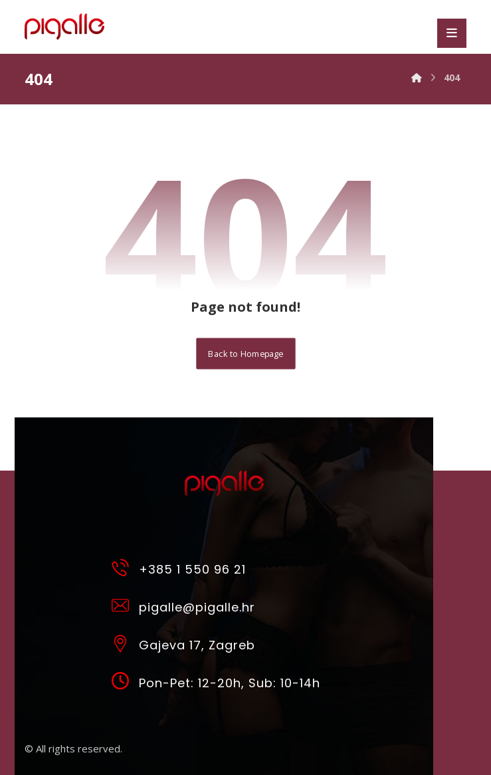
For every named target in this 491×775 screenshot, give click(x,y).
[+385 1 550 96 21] (219, 567)
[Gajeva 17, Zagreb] (219, 642)
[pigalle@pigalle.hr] (219, 605)
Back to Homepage (245, 353)
